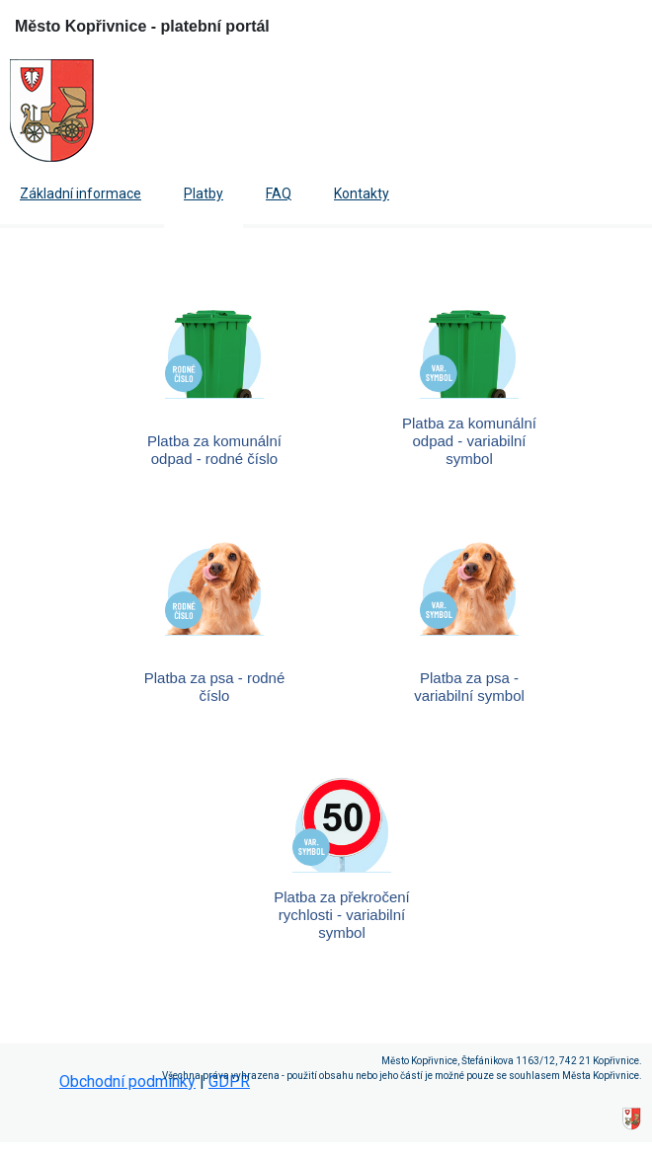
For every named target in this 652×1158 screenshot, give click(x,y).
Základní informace (80, 193)
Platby (203, 193)
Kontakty (361, 193)
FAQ (278, 193)
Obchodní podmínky (127, 1081)
